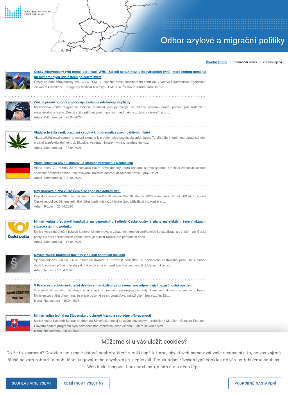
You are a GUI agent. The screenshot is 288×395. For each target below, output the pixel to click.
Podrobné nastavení (255, 383)
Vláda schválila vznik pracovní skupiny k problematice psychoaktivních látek (92, 132)
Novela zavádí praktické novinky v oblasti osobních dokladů (79, 255)
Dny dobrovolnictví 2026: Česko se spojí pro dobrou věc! (77, 191)
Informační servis (245, 62)
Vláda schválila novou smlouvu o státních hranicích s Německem (83, 163)
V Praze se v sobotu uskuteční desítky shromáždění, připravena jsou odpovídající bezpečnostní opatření (113, 285)
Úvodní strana (216, 62)
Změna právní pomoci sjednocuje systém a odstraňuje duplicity (82, 102)
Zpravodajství (272, 62)
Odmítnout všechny (84, 383)
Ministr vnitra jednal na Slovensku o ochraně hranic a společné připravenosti (92, 315)
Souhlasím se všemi (31, 383)
